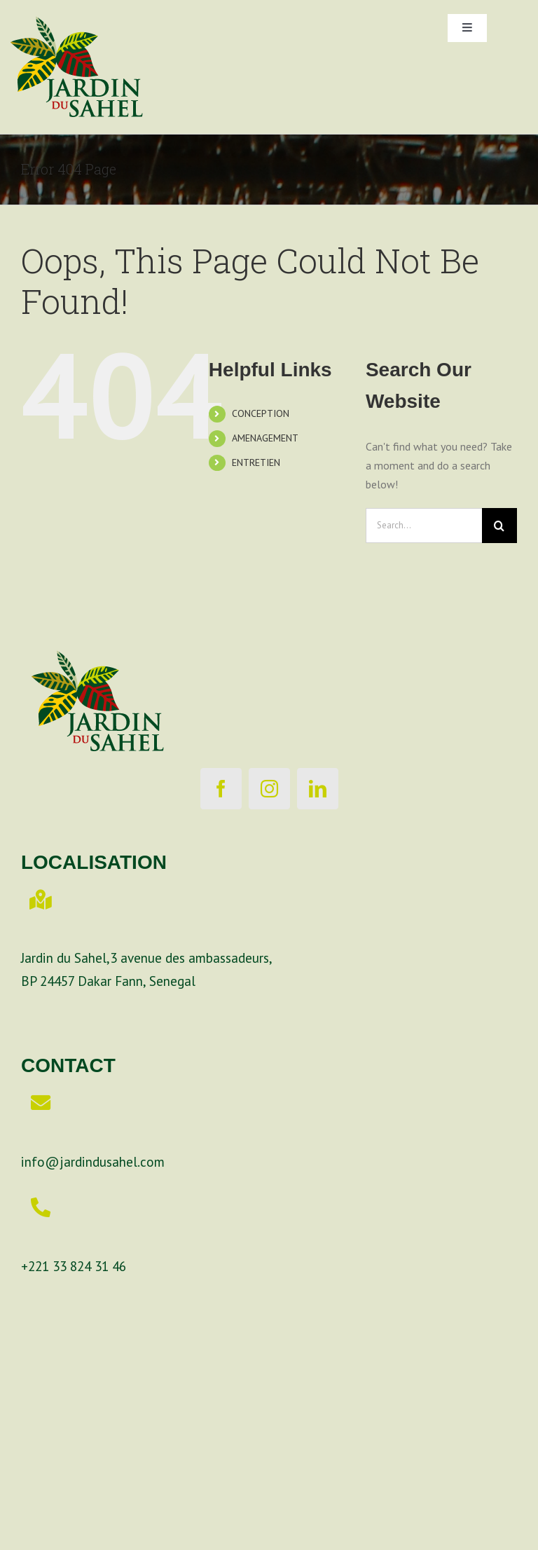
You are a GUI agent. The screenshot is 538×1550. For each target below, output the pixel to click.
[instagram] (269, 788)
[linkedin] (317, 788)
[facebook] (221, 788)
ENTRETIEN (256, 462)
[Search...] (424, 525)
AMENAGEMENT (265, 438)
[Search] (499, 525)
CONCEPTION (260, 413)
